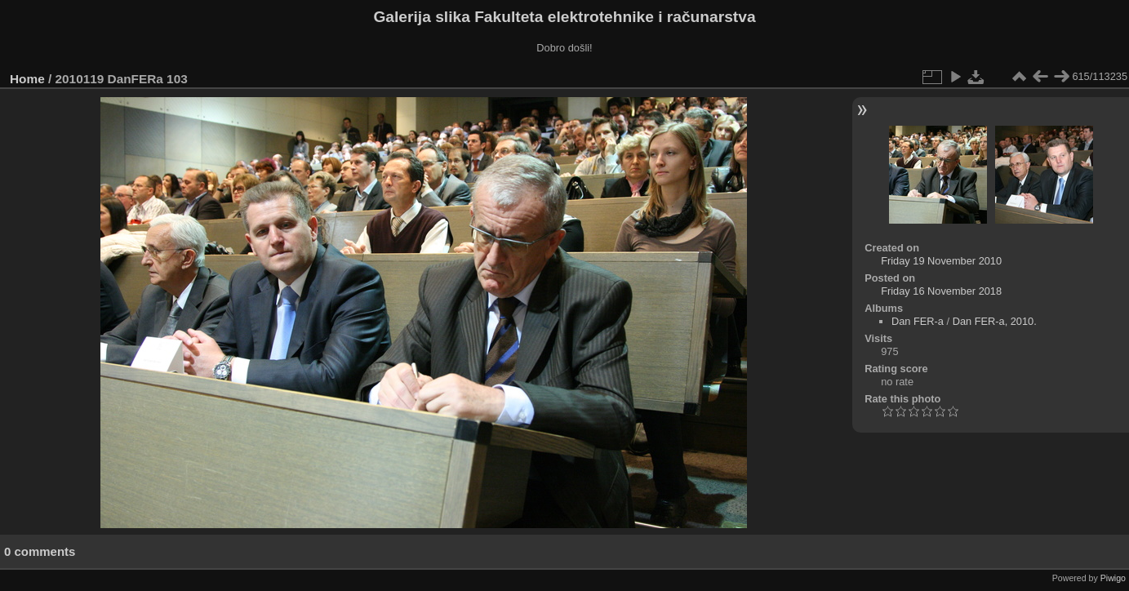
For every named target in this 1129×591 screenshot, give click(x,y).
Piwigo (1113, 578)
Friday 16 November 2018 (941, 291)
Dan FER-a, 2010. (995, 321)
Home (27, 79)
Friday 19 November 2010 (941, 261)
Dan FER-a (917, 321)
